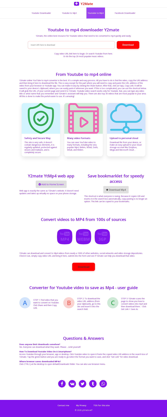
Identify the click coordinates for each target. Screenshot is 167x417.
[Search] (71, 45)
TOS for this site (101, 405)
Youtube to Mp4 (96, 13)
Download (83, 266)
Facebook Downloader (125, 13)
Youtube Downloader (41, 13)
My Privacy (81, 405)
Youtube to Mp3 (69, 13)
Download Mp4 (116, 189)
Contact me (63, 405)
